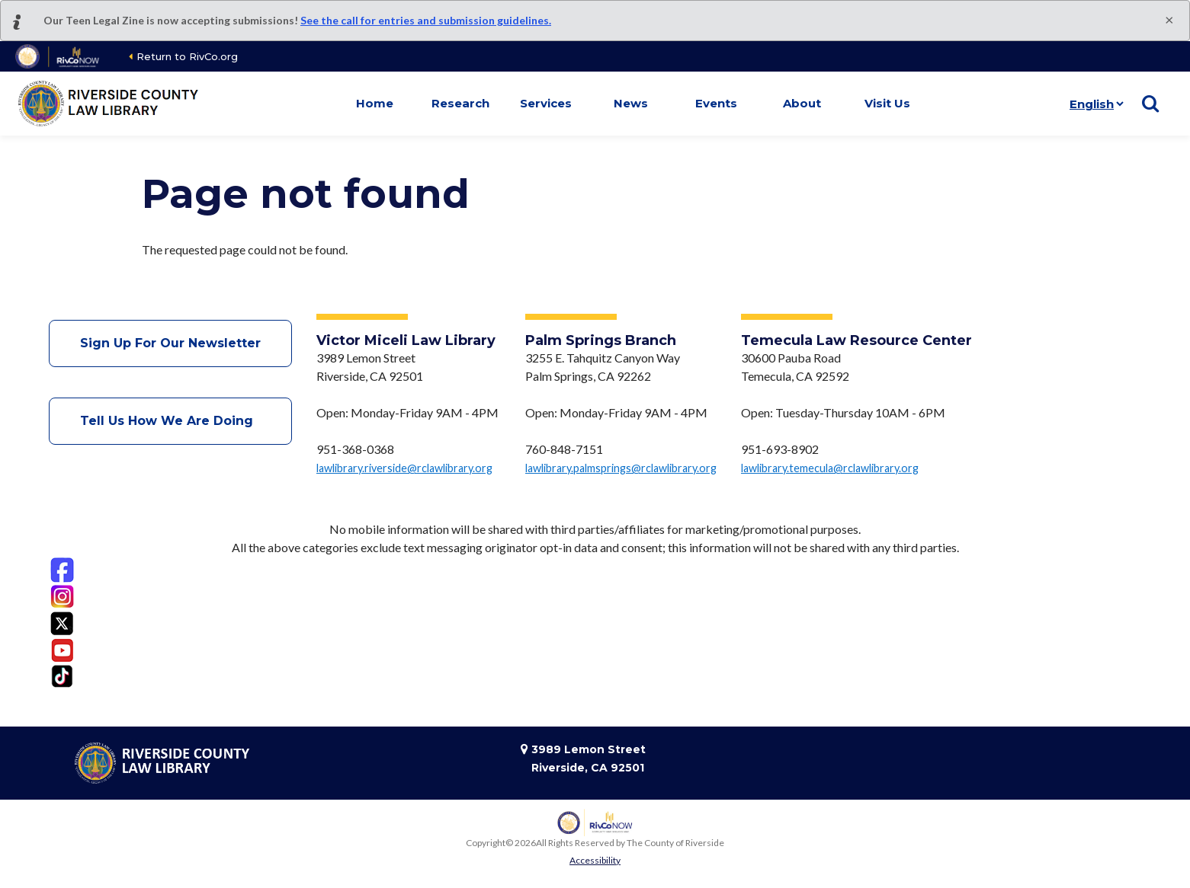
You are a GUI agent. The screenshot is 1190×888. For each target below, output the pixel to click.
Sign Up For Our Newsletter (170, 343)
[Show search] (1150, 103)
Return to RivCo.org (187, 56)
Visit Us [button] (887, 103)
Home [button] (374, 103)
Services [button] (546, 103)
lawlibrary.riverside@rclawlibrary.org (404, 468)
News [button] (631, 103)
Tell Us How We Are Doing (170, 421)
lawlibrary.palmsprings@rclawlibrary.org (621, 468)
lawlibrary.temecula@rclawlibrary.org (830, 468)
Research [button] (460, 103)
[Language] (1093, 103)
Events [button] (716, 103)
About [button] (802, 103)
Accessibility (595, 860)
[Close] (1169, 19)
